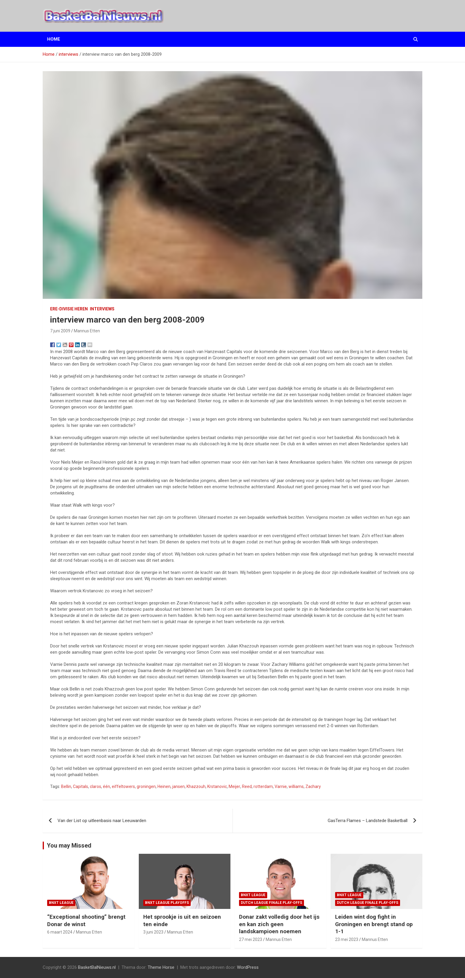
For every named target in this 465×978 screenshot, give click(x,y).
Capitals (80, 786)
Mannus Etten (87, 330)
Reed (247, 786)
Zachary (313, 786)
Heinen (164, 786)
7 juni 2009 (60, 330)
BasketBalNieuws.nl (97, 967)
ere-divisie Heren (69, 309)
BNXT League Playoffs (167, 903)
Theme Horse (161, 967)
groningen (146, 786)
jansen (178, 786)
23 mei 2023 (346, 939)
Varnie (281, 786)
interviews (102, 309)
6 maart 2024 (59, 932)
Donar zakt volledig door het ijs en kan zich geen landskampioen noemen (279, 924)
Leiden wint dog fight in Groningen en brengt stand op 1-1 (374, 924)
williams (296, 786)
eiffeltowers (123, 786)
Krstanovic (217, 786)
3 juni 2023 (153, 932)
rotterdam (263, 786)
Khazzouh (196, 786)
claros (95, 786)
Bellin (66, 786)
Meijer (234, 786)
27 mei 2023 (250, 939)
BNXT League (61, 903)
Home (53, 39)
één (106, 786)
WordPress (248, 967)
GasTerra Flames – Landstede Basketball (367, 820)
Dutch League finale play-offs (271, 903)
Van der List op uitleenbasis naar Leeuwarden (102, 820)
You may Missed (69, 845)
